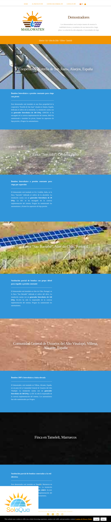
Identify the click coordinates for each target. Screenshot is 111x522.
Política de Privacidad (47, 511)
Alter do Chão (54, 40)
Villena (62, 40)
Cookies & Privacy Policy (83, 519)
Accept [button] (96, 519)
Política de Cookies (65, 511)
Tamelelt (69, 40)
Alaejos (42, 40)
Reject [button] (103, 519)
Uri (46, 40)
